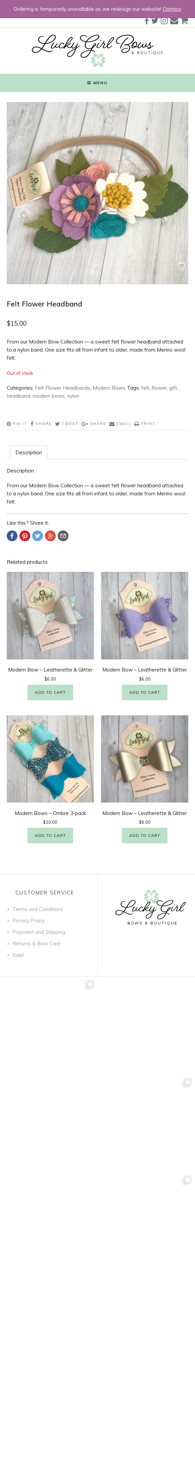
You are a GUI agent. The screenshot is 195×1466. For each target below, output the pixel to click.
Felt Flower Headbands (62, 388)
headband (18, 396)
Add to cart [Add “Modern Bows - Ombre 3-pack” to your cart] (50, 835)
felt (145, 388)
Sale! (18, 955)
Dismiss (172, 9)
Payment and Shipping (38, 932)
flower (159, 388)
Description (28, 452)
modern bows (49, 396)
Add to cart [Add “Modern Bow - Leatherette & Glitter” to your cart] (50, 692)
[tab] (28, 452)
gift (173, 388)
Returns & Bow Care (36, 943)
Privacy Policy (28, 920)
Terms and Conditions (37, 909)
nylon (73, 396)
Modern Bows (109, 388)
